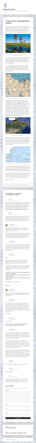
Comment (8, 390)
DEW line (24, 140)
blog (25, 59)
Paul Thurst (15, 185)
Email (7, 408)
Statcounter (2, 442)
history (20, 185)
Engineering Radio (9, 9)
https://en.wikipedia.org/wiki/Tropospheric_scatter (15, 325)
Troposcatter (8, 100)
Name (7, 404)
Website (7, 413)
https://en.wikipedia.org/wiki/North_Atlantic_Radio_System (17, 323)
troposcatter (27, 185)
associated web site (9, 60)
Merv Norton (11, 299)
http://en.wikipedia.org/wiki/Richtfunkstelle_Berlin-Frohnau (17, 209)
